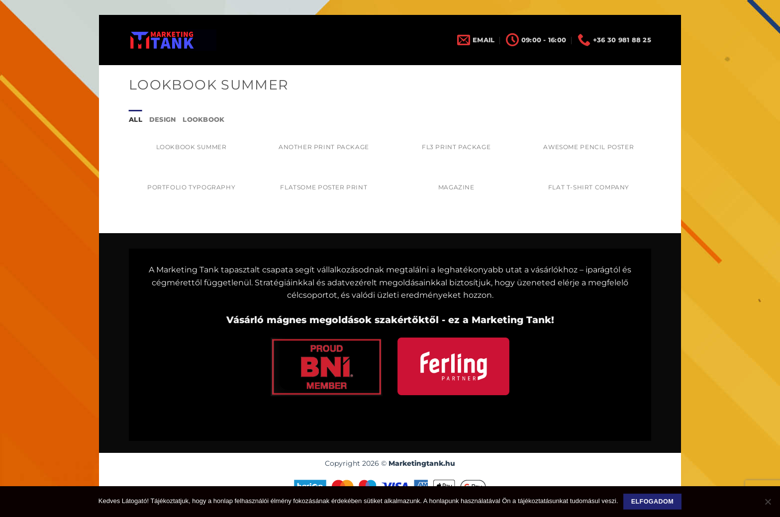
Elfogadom (652, 501)
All (135, 119)
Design (162, 119)
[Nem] (768, 505)
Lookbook (203, 119)
